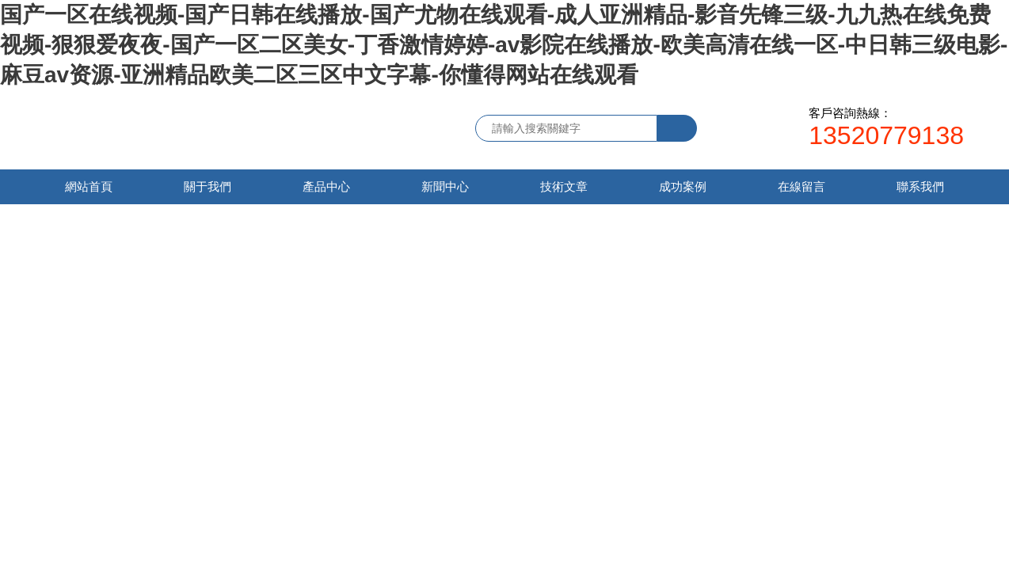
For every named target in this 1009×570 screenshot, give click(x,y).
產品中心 (326, 186)
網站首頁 (88, 186)
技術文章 (564, 186)
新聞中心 (445, 186)
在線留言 (801, 186)
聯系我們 (920, 186)
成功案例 (682, 186)
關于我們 (207, 186)
